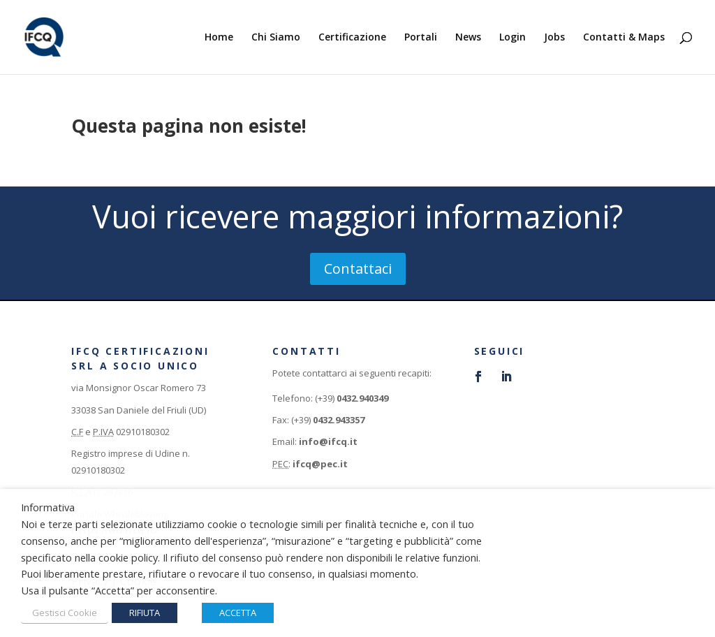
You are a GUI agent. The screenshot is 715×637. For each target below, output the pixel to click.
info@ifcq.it (328, 441)
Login (512, 37)
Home (219, 37)
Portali (420, 37)
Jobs (554, 37)
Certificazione (352, 37)
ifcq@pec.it (320, 463)
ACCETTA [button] (237, 612)
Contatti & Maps (624, 37)
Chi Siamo (275, 37)
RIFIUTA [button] (144, 612)
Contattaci (358, 268)
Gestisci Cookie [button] (64, 612)
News (468, 37)
